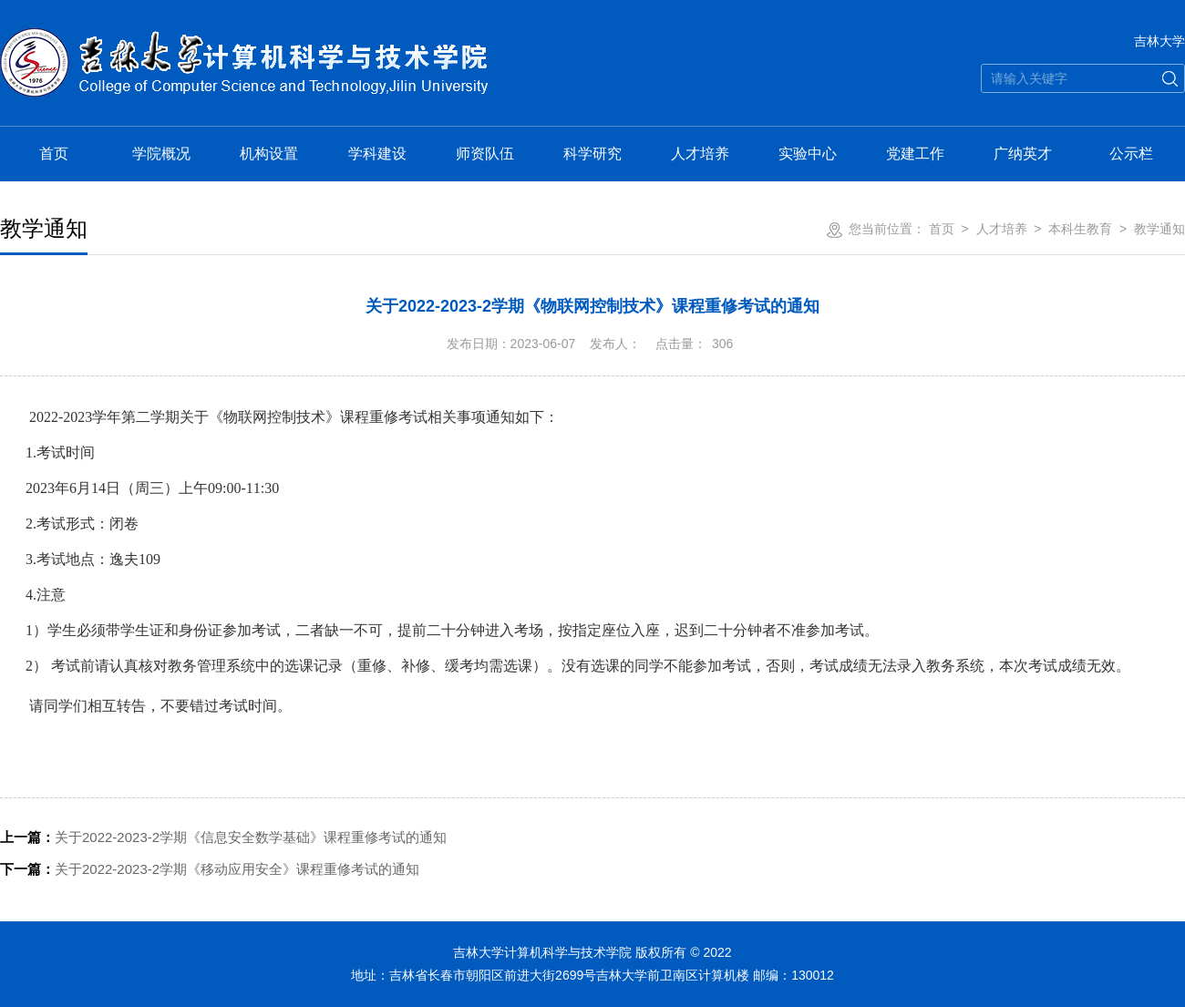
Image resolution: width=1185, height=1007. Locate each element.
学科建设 (377, 153)
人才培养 (700, 153)
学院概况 (161, 153)
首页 (53, 153)
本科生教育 (1080, 228)
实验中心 (807, 153)
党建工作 (915, 153)
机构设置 (269, 153)
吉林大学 (1159, 41)
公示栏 (1131, 153)
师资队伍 (485, 153)
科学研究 (592, 153)
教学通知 (1159, 228)
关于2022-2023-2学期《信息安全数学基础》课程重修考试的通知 (223, 837)
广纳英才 (1023, 153)
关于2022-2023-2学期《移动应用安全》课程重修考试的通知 (209, 869)
